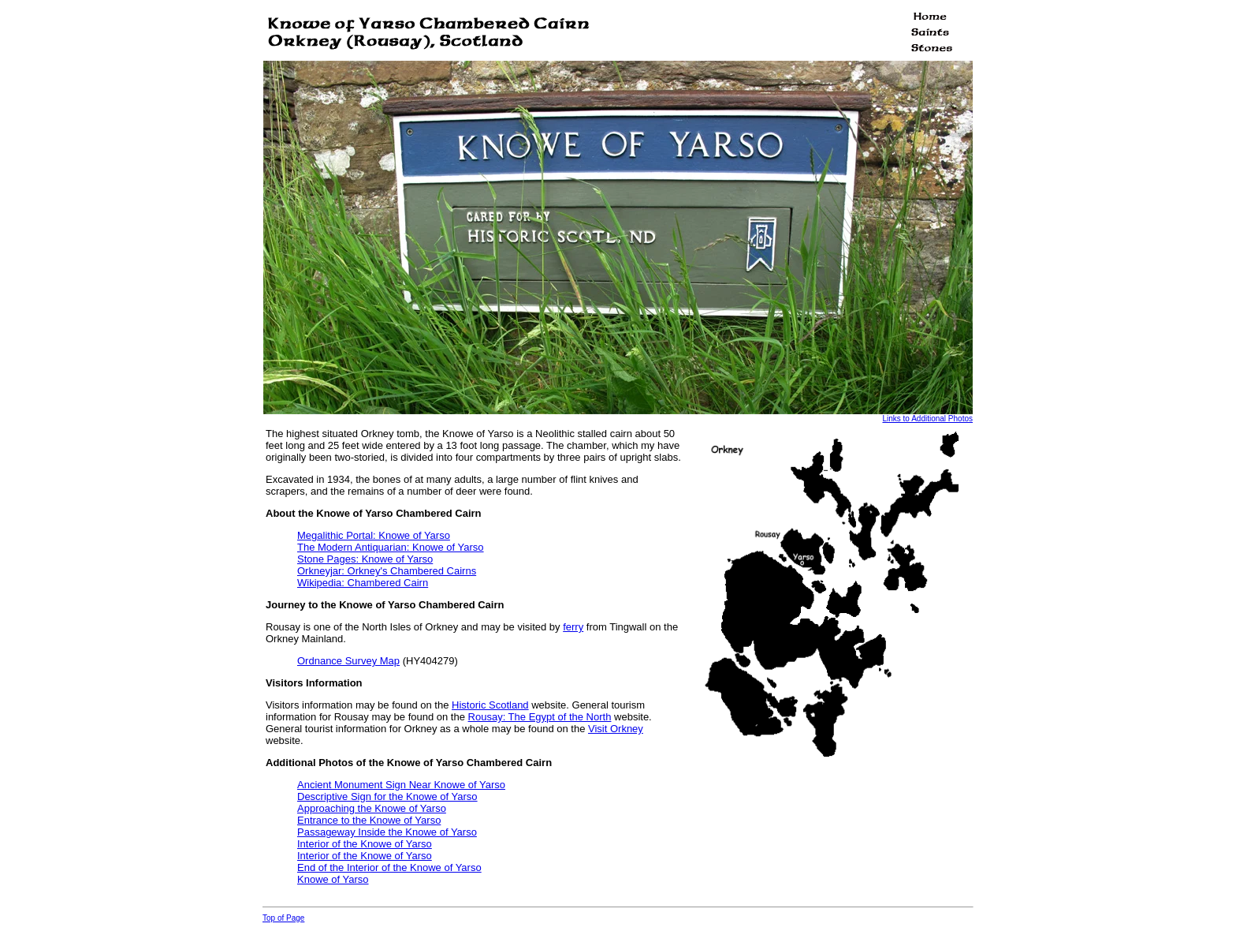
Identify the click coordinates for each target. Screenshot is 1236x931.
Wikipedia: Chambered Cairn (362, 583)
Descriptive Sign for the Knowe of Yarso (387, 796)
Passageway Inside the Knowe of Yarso (387, 832)
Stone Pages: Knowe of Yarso (365, 559)
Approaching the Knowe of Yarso (371, 808)
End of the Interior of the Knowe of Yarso (389, 867)
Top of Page (283, 918)
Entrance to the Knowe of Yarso (369, 820)
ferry (573, 627)
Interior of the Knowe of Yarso (364, 844)
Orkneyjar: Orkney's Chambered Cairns (386, 571)
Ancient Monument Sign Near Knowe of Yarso (401, 785)
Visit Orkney (615, 729)
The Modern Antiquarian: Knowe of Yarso (390, 547)
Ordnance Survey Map (348, 661)
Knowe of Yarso (333, 879)
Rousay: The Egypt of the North (540, 717)
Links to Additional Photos (927, 418)
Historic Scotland (490, 705)
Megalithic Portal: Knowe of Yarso (373, 535)
